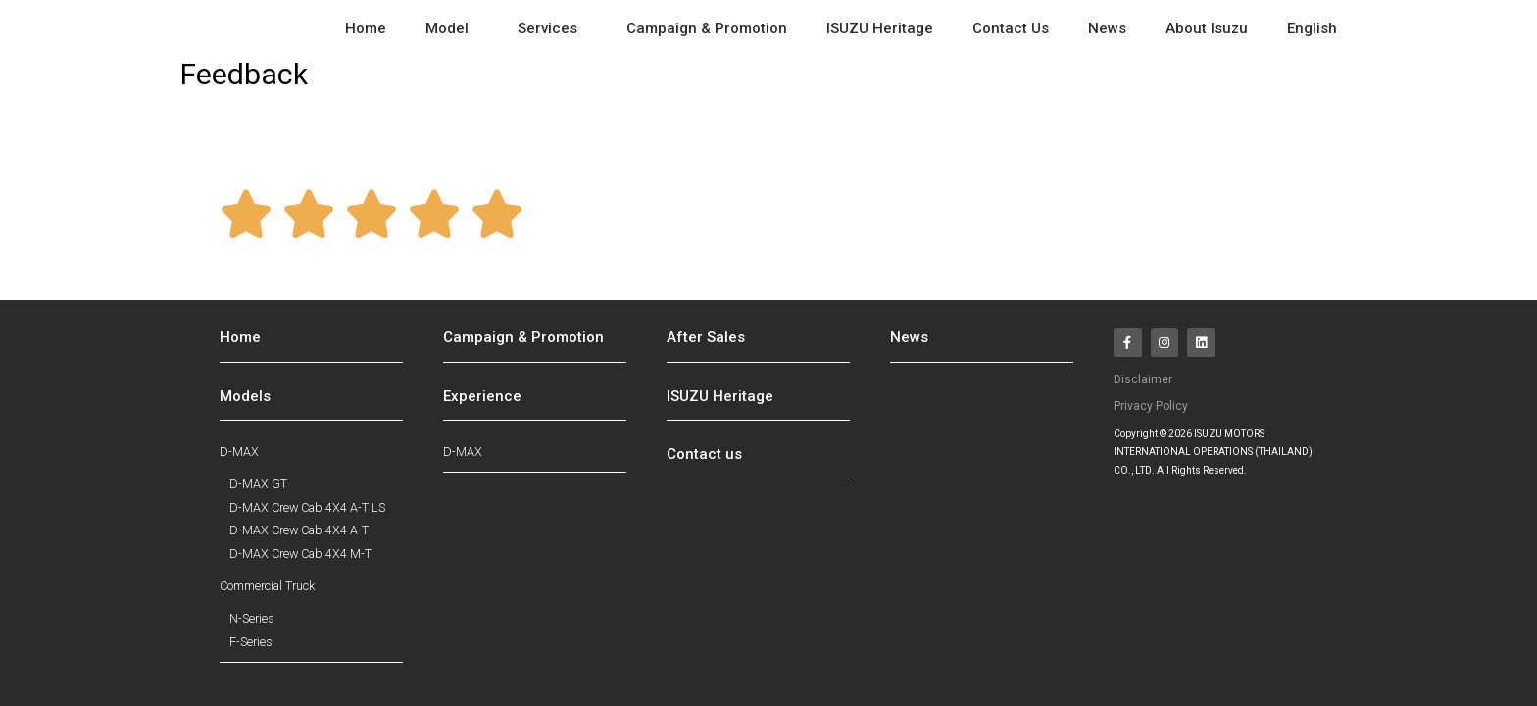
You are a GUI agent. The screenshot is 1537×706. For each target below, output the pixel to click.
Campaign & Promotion (706, 28)
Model (451, 28)
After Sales (706, 346)
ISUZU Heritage (879, 28)
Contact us (704, 463)
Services (552, 28)
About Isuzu (1206, 28)
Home (365, 28)
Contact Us (1010, 28)
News (1107, 28)
